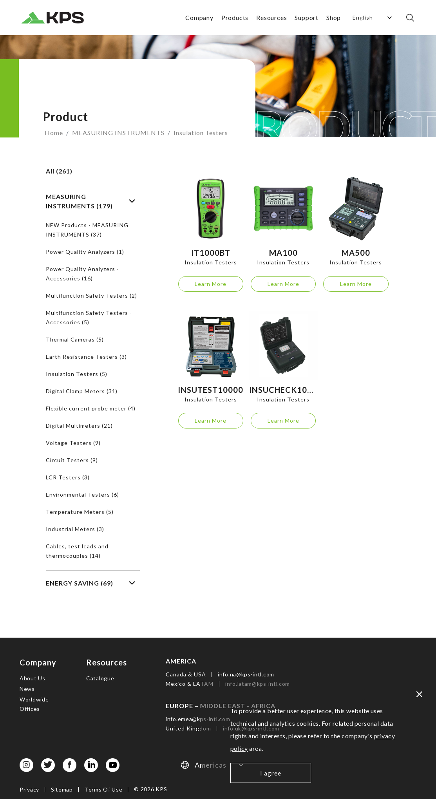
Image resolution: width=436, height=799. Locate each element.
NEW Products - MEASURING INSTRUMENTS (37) (87, 230)
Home (54, 132)
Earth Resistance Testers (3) (86, 356)
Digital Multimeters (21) (79, 425)
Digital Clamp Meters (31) (82, 391)
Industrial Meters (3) (75, 529)
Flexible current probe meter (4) (91, 408)
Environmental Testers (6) (82, 494)
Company (199, 17)
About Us (32, 678)
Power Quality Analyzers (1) (85, 251)
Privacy (29, 789)
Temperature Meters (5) (80, 511)
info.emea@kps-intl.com (198, 719)
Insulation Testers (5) (76, 374)
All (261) (59, 171)
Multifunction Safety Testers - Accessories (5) (89, 317)
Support (306, 17)
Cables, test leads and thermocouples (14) (77, 551)
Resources (271, 17)
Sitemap (62, 789)
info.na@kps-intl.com (246, 674)
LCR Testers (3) (68, 477)
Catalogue (100, 678)
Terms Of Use (103, 789)
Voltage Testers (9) (73, 442)
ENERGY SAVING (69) (90, 583)
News (27, 688)
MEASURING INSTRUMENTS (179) (90, 201)
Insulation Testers (201, 132)
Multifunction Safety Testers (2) (91, 295)
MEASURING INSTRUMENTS (118, 132)
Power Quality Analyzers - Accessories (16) (82, 274)
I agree (270, 773)
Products (234, 17)
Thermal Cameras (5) (75, 339)
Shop (333, 17)
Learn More (210, 283)
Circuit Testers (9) (72, 460)
